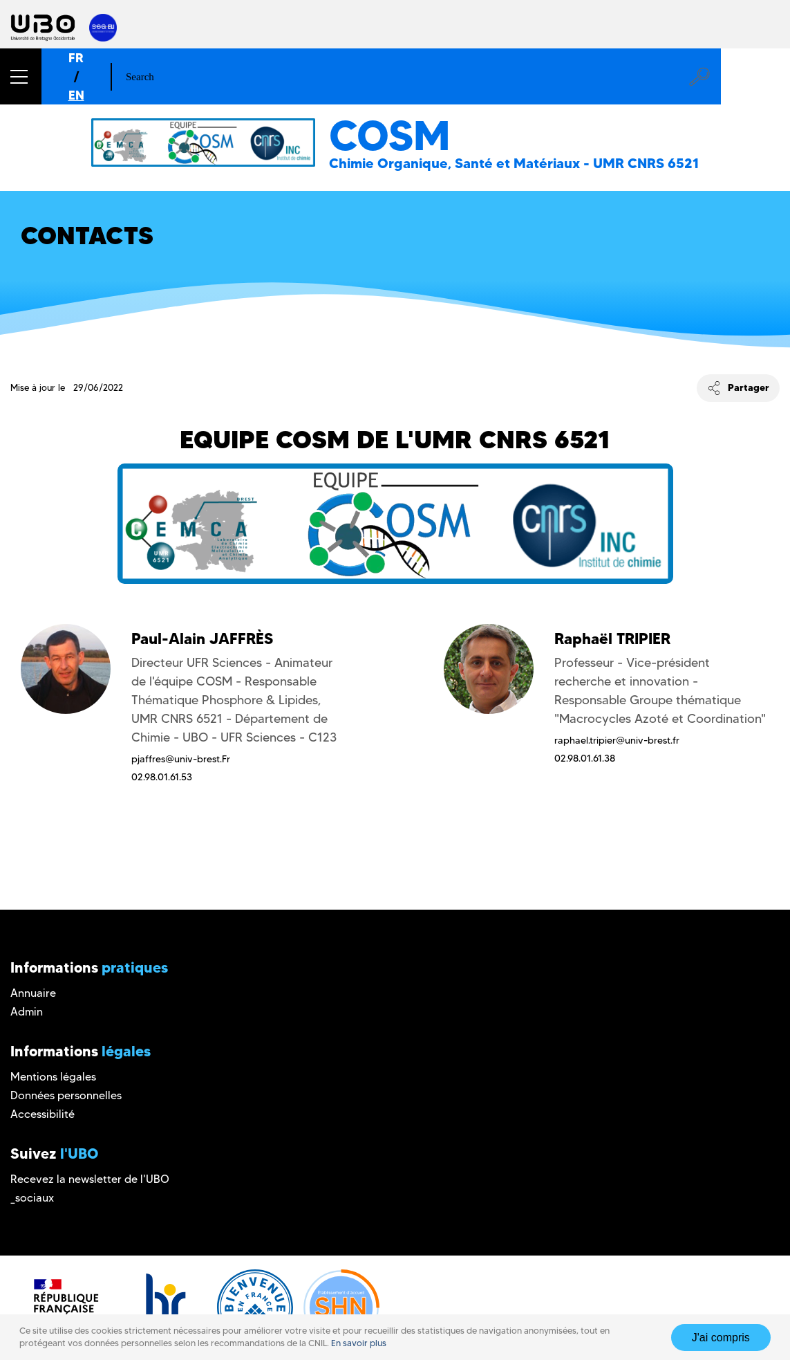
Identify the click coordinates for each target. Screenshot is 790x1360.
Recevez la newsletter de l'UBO (89, 1179)
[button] (20, 76)
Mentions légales (53, 1076)
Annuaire (33, 993)
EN (76, 95)
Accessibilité (42, 1114)
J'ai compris (721, 1337)
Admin (26, 1011)
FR (76, 58)
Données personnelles (66, 1095)
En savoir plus (358, 1343)
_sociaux (32, 1197)
